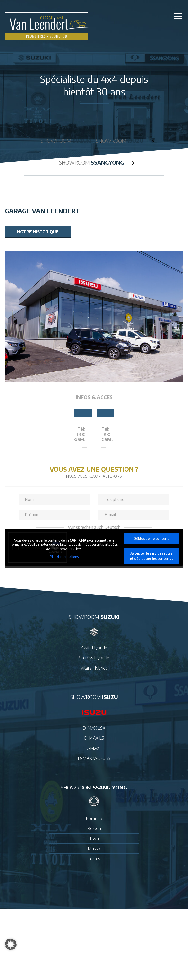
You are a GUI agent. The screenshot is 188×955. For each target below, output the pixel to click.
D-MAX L (94, 748)
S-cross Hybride (94, 657)
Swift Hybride (94, 648)
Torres (94, 858)
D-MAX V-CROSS (94, 758)
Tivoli (94, 838)
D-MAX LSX (94, 728)
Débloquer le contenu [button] (152, 539)
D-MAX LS (94, 738)
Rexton (94, 828)
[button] (10, 944)
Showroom (67, 140)
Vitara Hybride (94, 668)
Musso (94, 848)
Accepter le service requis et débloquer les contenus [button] (151, 555)
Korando (94, 818)
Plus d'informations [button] (64, 557)
